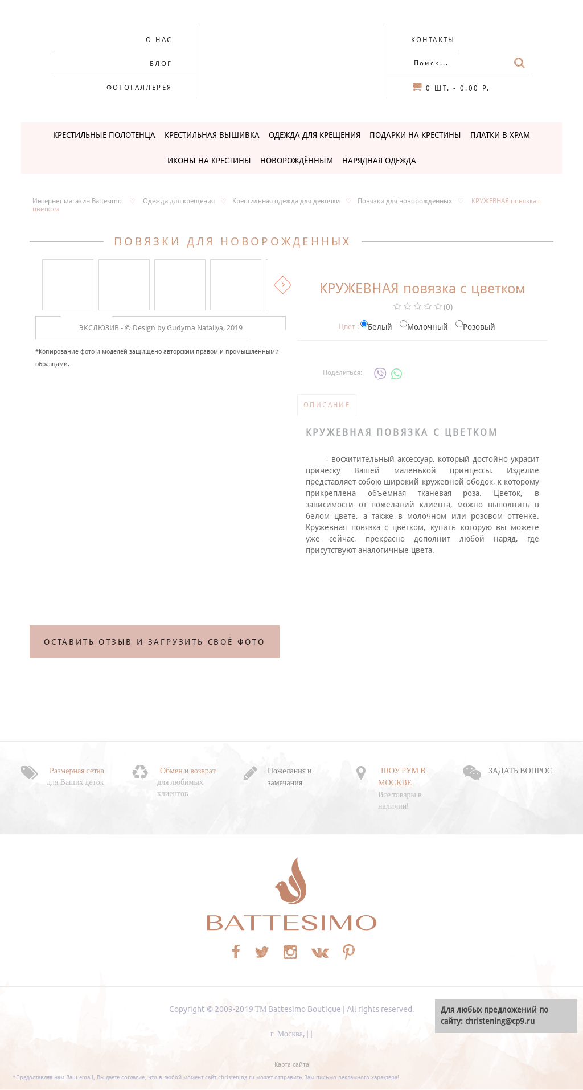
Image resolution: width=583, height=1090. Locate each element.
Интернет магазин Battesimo (77, 201)
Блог (161, 64)
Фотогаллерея (139, 88)
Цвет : (349, 326)
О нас (159, 40)
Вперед (283, 285)
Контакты (433, 40)
